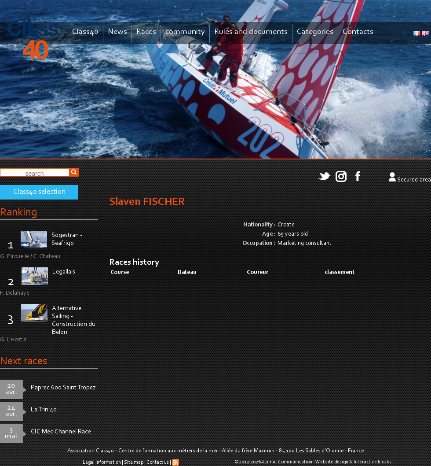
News (117, 32)
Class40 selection (39, 192)
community (185, 32)
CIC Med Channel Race (61, 432)
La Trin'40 (44, 410)
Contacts (358, 32)
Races (146, 32)
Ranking (18, 212)
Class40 (85, 32)
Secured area (414, 180)
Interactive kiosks (372, 462)
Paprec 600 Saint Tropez (63, 388)
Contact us (157, 462)
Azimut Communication (286, 462)
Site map (133, 462)
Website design (331, 462)
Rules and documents (251, 32)
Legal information (102, 462)
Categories (315, 32)
